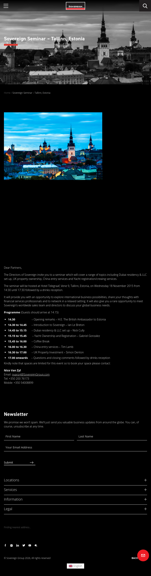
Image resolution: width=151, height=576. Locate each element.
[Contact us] (143, 555)
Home (7, 92)
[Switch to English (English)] (75, 566)
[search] (145, 6)
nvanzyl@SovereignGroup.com (31, 374)
